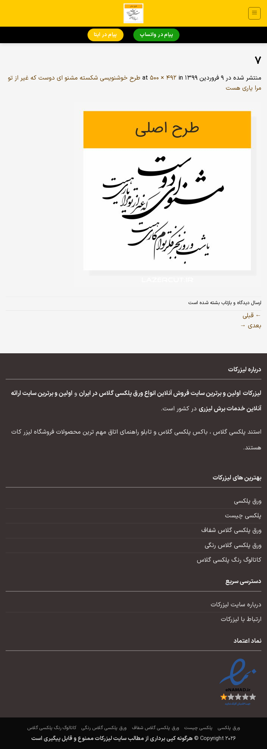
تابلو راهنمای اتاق (130, 432)
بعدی (250, 325)
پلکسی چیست (243, 515)
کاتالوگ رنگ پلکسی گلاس (229, 560)
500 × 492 (163, 78)
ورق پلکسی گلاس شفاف (231, 530)
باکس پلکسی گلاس (183, 432)
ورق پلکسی (247, 501)
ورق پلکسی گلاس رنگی (233, 545)
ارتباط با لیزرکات (241, 619)
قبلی (252, 315)
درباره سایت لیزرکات (236, 604)
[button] (254, 13)
